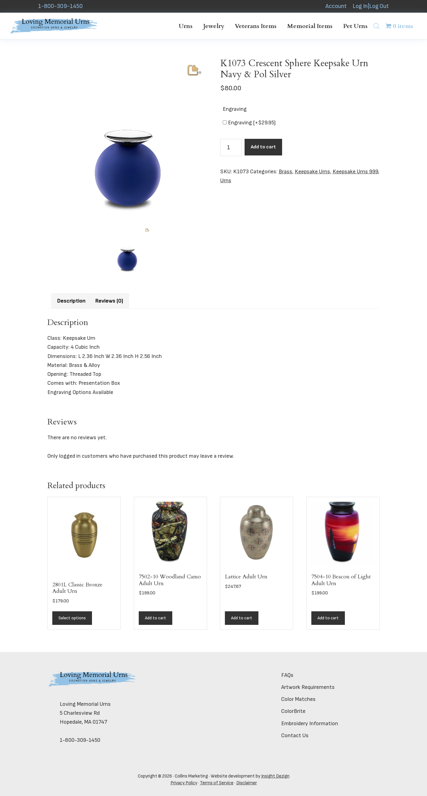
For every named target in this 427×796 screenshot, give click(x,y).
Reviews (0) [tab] (109, 301)
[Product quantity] (231, 147)
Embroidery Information (309, 723)
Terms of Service (216, 783)
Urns (225, 180)
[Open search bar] (376, 26)
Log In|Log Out (371, 6)
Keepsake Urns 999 (355, 171)
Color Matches (298, 699)
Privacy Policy (183, 783)
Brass (285, 171)
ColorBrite (293, 711)
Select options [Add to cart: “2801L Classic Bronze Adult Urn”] (72, 618)
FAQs (287, 675)
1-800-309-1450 (60, 6)
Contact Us (295, 735)
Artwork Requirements (308, 687)
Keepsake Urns (312, 171)
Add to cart (263, 147)
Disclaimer (246, 783)
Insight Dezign (275, 776)
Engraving (235, 109)
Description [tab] (71, 301)
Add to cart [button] (155, 618)
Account (336, 6)
